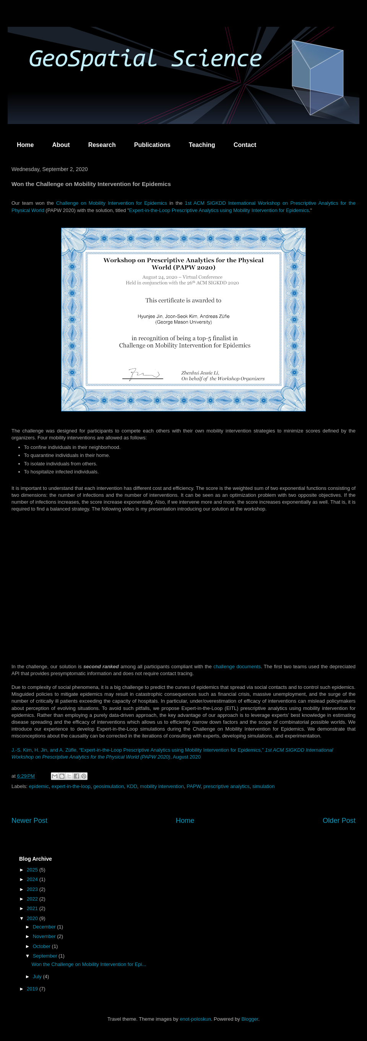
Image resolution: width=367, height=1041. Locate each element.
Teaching (202, 145)
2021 (33, 908)
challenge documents (237, 666)
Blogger (249, 1019)
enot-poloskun (195, 1019)
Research (102, 145)
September (45, 956)
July (38, 976)
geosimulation (108, 786)
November (45, 936)
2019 (33, 989)
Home (25, 145)
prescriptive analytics (226, 786)
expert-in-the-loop (71, 786)
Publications (152, 145)
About (61, 145)
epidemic (39, 786)
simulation (263, 786)
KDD (132, 786)
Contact (245, 145)
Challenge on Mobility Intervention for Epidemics (111, 203)
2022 (33, 899)
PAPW (194, 786)
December (45, 927)
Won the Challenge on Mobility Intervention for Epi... (88, 964)
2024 (33, 879)
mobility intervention (162, 786)
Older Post (339, 820)
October (42, 946)
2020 (33, 918)
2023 (33, 889)
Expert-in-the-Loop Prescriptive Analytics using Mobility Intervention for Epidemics (219, 210)
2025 (33, 870)
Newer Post (29, 820)
